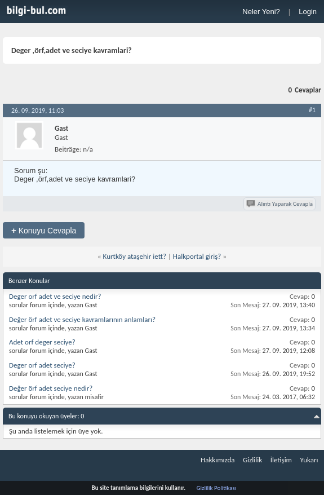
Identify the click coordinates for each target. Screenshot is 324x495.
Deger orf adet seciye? (42, 365)
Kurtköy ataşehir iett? (134, 256)
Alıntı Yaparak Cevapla (280, 203)
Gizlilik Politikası (217, 488)
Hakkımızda (217, 460)
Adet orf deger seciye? (42, 342)
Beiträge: (68, 149)
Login (308, 11)
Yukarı (309, 460)
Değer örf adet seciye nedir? (50, 388)
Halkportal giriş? (197, 256)
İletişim (281, 460)
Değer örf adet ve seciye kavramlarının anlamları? (82, 319)
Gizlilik (252, 460)
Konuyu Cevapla (43, 230)
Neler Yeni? (261, 11)
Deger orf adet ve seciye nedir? (55, 296)
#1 (312, 110)
